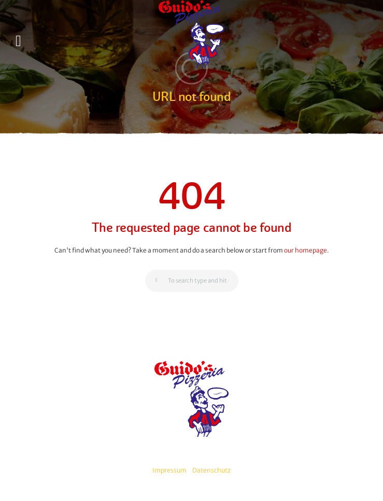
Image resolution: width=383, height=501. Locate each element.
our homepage (305, 250)
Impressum (169, 470)
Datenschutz (211, 470)
